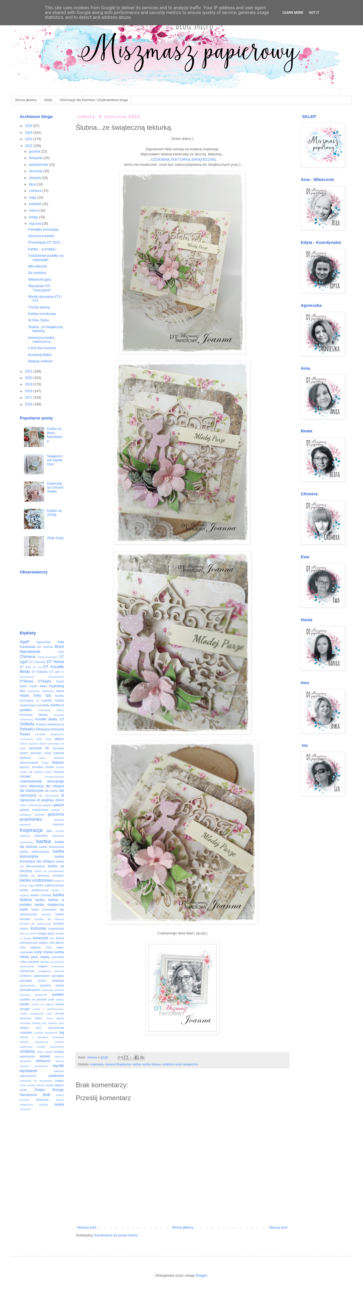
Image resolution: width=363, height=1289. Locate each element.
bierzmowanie (29, 762)
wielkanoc (43, 1061)
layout (60, 938)
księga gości (46, 933)
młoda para (29, 957)
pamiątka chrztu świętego (42, 980)
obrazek (33, 961)
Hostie (24, 696)
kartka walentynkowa (49, 885)
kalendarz (41, 835)
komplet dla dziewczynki (35, 923)
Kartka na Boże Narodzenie (55, 435)
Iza (48, 695)
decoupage (55, 781)
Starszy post (278, 1227)
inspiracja (96, 1064)
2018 (29, 391)
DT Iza (37, 667)
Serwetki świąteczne (49, 734)
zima (22, 1085)
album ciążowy (29, 743)
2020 (29, 378)
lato (52, 938)
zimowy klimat (35, 1085)
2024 (29, 133)
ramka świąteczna (32, 1013)
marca (34, 210)
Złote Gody (55, 538)
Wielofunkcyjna (39, 280)
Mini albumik (37, 266)
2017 (29, 398)
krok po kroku (28, 933)
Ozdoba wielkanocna (49, 724)
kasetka (46, 914)
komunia (38, 928)
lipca (33, 184)
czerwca (35, 191)
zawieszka (56, 1076)
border (49, 767)
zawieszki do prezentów (36, 1080)
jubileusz (25, 835)
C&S (61, 651)
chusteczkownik (54, 776)
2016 (29, 404)
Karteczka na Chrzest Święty (55, 488)
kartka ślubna (151, 1064)
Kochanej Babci (51, 710)
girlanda (39, 814)
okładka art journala (52, 961)
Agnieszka (44, 642)
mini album (56, 942)
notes (23, 961)
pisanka (45, 985)
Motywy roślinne (40, 361)
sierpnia (35, 178)
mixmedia (26, 952)
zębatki (49, 1085)
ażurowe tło (39, 748)
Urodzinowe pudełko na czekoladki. (45, 258)
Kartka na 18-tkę (54, 513)
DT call (54, 671)
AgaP (25, 641)
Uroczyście (26, 739)
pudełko (58, 995)
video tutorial (45, 1051)
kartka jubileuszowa (34, 851)
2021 (29, 371)
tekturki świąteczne (34, 1041)
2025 (29, 126)
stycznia (35, 224)
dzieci (59, 800)
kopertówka (56, 928)
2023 (29, 139)
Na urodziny (37, 273)
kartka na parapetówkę (49, 871)
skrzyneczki (56, 1027)
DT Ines (25, 667)
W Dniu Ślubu (38, 320)
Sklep (48, 100)
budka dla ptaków (31, 771)
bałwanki (59, 757)
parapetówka (27, 985)
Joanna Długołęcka (118, 1064)
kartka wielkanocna (34, 890)
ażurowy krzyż (40, 753)
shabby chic (39, 1023)
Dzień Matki (38, 686)
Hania (60, 691)
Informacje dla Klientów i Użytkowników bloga (94, 100)
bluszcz (25, 767)
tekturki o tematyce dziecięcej (42, 1037)
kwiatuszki (40, 938)
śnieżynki (42, 1099)
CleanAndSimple (47, 657)
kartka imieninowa (51, 846)
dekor (23, 786)
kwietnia (35, 204)
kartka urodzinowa (36, 880)
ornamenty (57, 966)
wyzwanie (28, 1070)
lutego (34, 217)
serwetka (25, 1023)
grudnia (35, 151)
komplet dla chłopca (49, 919)
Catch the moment (42, 348)
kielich (59, 914)
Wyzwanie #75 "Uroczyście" (39, 288)
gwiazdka (25, 824)
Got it (314, 13)
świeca (60, 1099)
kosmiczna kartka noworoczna (41, 340)
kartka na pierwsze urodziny (42, 875)
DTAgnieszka (56, 676)
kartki (24, 909)
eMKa (23, 805)
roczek (59, 1013)
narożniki (58, 957)
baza (42, 757)
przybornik (41, 994)
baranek (25, 757)
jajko (49, 830)
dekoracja (36, 786)
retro (49, 1013)
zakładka (58, 1071)
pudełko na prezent (33, 999)
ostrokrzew (27, 971)
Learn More (292, 13)
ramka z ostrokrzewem (48, 1009)
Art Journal (45, 646)
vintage (59, 1051)
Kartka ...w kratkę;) (42, 249)
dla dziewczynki (31, 791)
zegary (59, 1080)
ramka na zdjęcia (42, 1004)
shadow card (56, 1023)
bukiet (48, 771)
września (36, 171)
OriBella (27, 724)
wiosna (59, 1061)
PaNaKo (27, 729)
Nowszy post (86, 1227)
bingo (45, 762)
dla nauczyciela (49, 795)
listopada (36, 158)
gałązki (59, 805)
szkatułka (26, 1032)
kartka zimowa (40, 895)
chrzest (25, 777)
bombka (37, 767)
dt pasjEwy (45, 800)
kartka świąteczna (49, 905)
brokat (60, 767)
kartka (136, 1064)
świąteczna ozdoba (34, 1104)
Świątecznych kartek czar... (55, 460)
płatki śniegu (56, 999)
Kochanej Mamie (34, 714)
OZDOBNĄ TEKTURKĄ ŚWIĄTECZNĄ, (184, 159)
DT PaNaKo (40, 671)
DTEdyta (44, 681)
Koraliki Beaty (46, 719)
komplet (25, 919)
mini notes (55, 947)
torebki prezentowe (50, 1046)
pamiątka (58, 975)
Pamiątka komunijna (43, 230)
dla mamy (51, 790)
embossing (34, 805)
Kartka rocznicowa (42, 314)
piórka (60, 985)
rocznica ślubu (31, 1018)
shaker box (30, 1027)
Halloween (47, 691)
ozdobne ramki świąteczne (180, 1064)
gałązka (47, 805)
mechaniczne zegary (34, 942)
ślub (46, 1094)
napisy (45, 957)
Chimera (27, 656)
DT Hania (55, 661)
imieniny (58, 824)
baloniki (59, 753)
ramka (24, 1004)
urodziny (27, 1051)
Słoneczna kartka (41, 236)
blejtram (58, 762)
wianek (44, 1056)
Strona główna (26, 100)
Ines (37, 695)
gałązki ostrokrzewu (34, 809)
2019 (29, 384)
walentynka (27, 1056)
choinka (59, 771)
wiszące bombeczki (34, 1066)
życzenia (25, 1109)
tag (61, 1032)
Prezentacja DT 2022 (44, 242)
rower (49, 1018)
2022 (29, 146)
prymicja (25, 994)
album (59, 739)
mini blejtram (30, 947)
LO (61, 719)
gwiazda (59, 819)
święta (59, 1104)
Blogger (201, 1275)
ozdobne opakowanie (35, 975)
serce (60, 1018)
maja (33, 197)
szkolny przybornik (45, 1032)
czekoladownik (31, 781)
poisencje (47, 989)
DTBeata (26, 681)
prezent (59, 989)
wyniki (58, 1065)
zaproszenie (28, 1075)
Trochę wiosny (39, 307)
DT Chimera (37, 662)
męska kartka (53, 952)
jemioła (59, 830)
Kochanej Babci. (40, 355)
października (39, 165)
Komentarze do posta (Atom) (115, 1235)
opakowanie (27, 966)
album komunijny (49, 743)
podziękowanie (30, 989)
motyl (38, 952)
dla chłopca (55, 786)
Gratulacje (33, 691)
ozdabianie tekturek (51, 971)
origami (43, 966)
